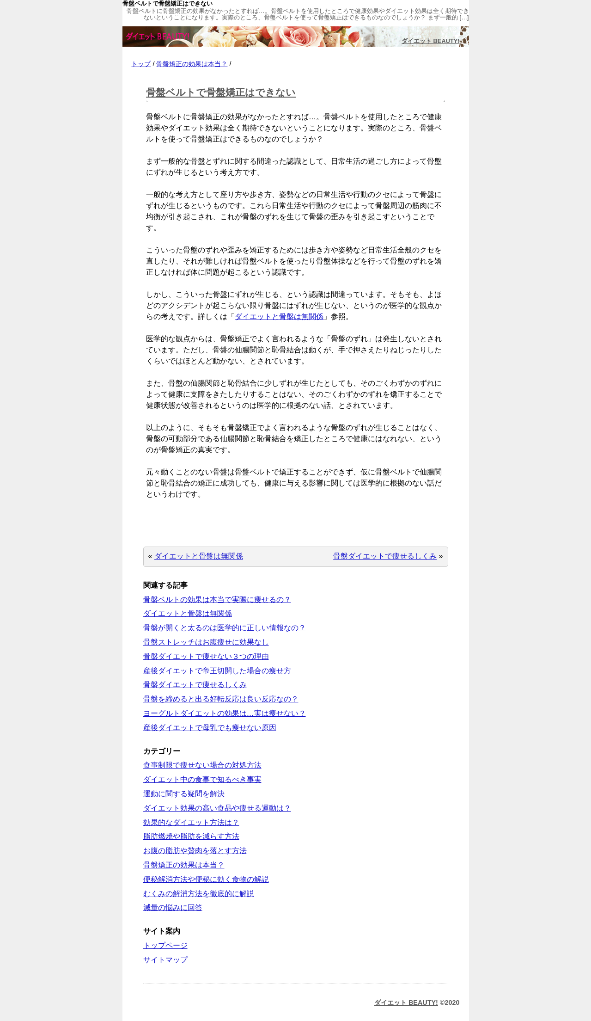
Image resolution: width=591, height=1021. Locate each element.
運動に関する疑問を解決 (184, 794)
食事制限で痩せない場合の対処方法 (202, 765)
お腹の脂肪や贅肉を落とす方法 (195, 851)
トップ (141, 64)
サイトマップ (165, 960)
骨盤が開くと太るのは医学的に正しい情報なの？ (224, 628)
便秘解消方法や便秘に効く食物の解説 (206, 879)
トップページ (165, 945)
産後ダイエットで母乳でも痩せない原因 (209, 728)
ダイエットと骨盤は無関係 (279, 316)
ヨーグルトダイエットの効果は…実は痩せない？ (224, 713)
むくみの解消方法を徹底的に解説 (198, 894)
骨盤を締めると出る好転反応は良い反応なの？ (221, 699)
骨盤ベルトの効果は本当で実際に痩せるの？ (217, 599)
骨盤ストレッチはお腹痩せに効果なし (206, 642)
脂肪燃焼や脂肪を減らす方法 (191, 836)
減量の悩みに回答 (172, 907)
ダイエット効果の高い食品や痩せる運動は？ (217, 808)
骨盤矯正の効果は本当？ (191, 64)
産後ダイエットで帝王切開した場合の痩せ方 (217, 671)
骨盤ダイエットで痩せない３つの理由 (206, 656)
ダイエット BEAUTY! (430, 40)
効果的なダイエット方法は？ (191, 822)
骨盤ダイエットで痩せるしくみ (385, 556)
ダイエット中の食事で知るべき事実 (202, 779)
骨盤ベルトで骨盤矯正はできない (221, 92)
